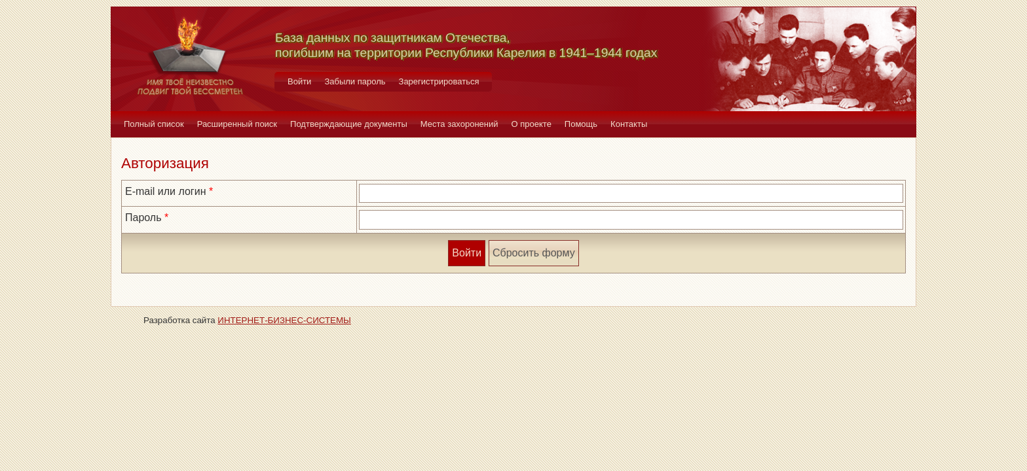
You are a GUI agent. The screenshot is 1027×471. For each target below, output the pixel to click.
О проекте (531, 124)
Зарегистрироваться (439, 81)
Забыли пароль (354, 81)
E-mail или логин (165, 191)
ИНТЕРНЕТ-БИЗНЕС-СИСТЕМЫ (284, 320)
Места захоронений (459, 124)
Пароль (143, 217)
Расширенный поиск (237, 124)
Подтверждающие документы (348, 124)
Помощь (581, 124)
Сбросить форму (534, 252)
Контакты (628, 124)
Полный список (154, 124)
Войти (299, 81)
